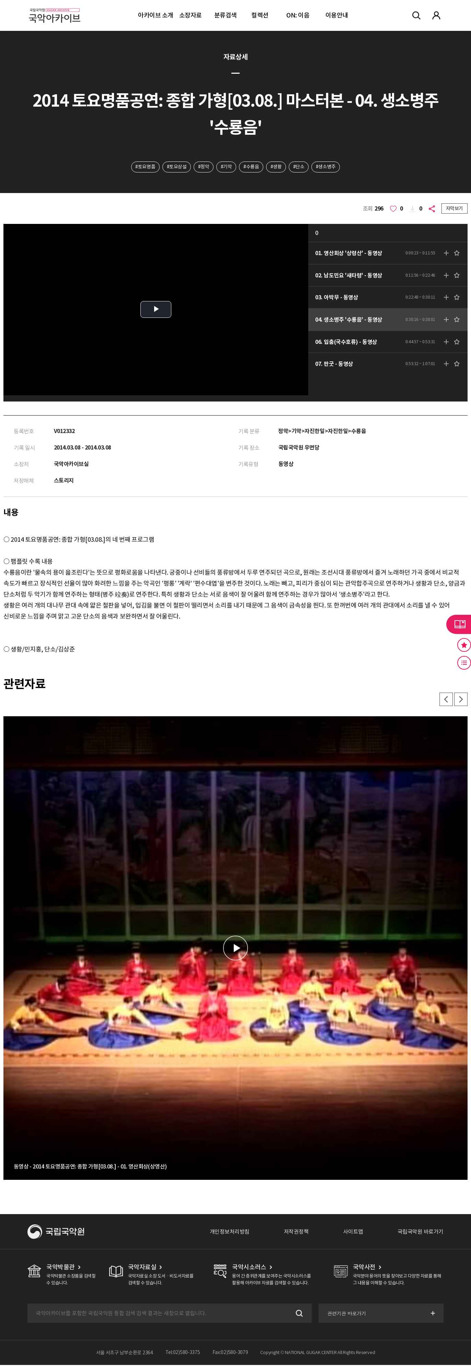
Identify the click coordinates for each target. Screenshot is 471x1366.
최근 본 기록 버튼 (464, 663)
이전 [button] (445, 700)
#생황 (276, 167)
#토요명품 (145, 167)
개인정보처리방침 (230, 1232)
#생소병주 (326, 167)
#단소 (299, 167)
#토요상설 (176, 167)
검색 (297, 1314)
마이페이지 (436, 15)
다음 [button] (461, 700)
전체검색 (416, 15)
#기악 (226, 167)
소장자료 (190, 15)
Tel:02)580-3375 (182, 1354)
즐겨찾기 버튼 (464, 645)
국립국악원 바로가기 (421, 1232)
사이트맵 (353, 1232)
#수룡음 (251, 167)
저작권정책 (296, 1232)
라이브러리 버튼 (458, 624)
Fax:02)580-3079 (230, 1354)
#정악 (203, 167)
